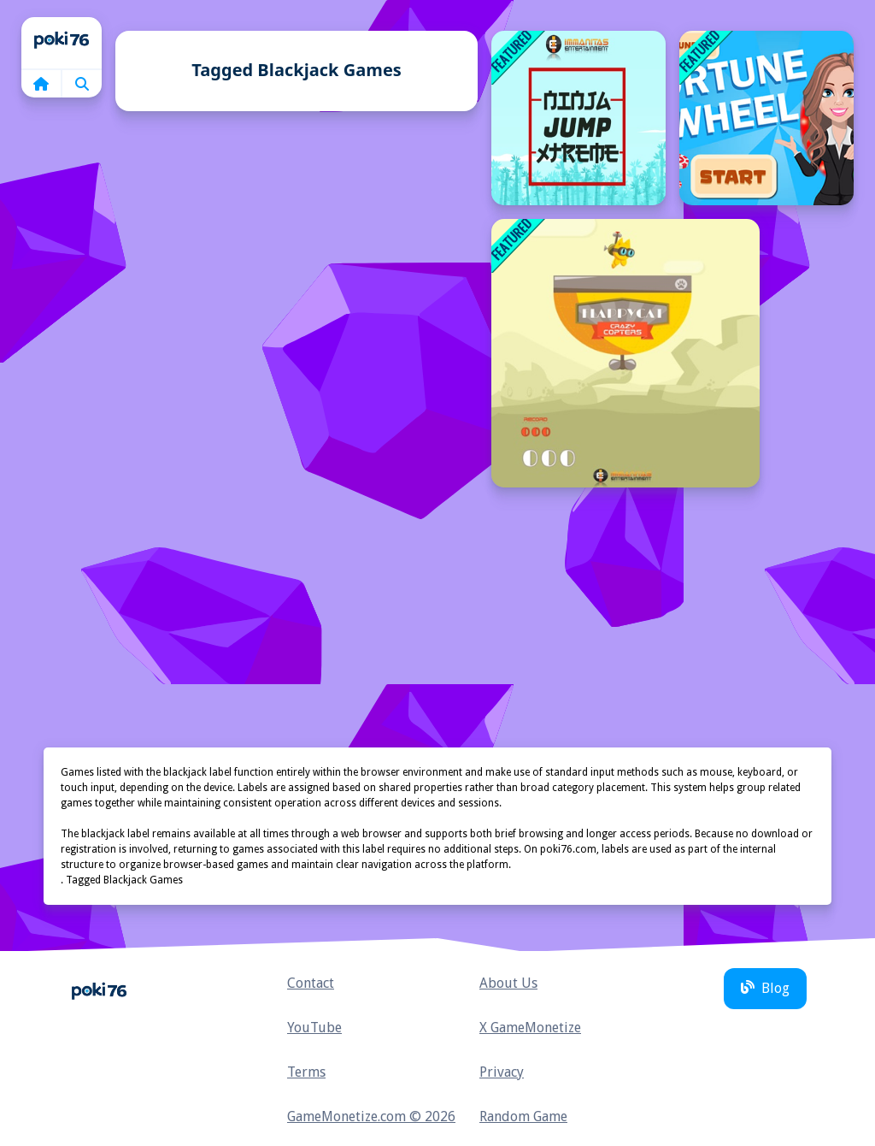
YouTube (314, 1027)
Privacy (501, 1072)
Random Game (523, 1116)
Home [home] (61, 42)
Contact (310, 983)
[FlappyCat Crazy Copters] (625, 353)
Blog (765, 988)
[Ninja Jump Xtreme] (578, 118)
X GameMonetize (530, 1027)
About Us (508, 983)
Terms (306, 1072)
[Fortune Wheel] (766, 118)
